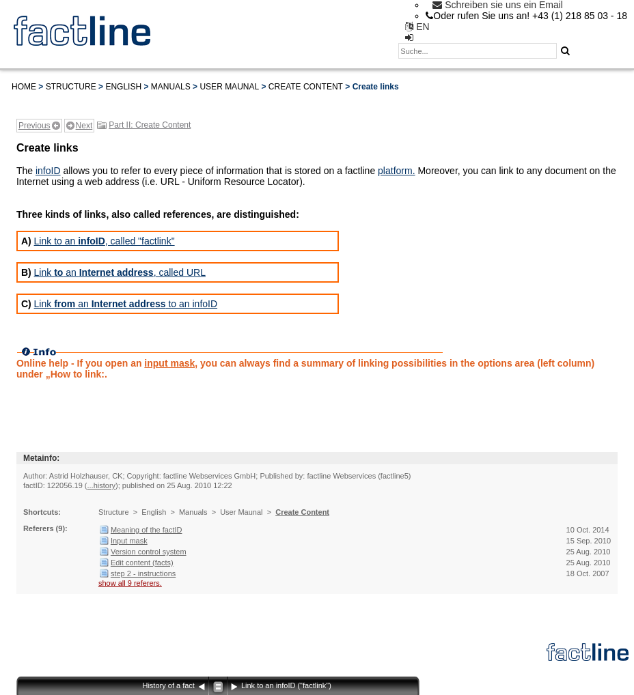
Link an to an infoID (126, 303)
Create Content (305, 86)
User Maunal (229, 86)
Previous (34, 125)
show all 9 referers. (130, 583)
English (123, 86)
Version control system (149, 552)
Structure (71, 86)
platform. (396, 170)
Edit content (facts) (142, 562)
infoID (48, 170)
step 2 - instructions (143, 573)
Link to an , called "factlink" (104, 241)
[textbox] (477, 51)
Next (84, 125)
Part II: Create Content (150, 125)
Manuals (171, 86)
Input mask (129, 541)
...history (101, 485)
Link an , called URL (120, 272)
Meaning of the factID (146, 530)
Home (24, 86)
